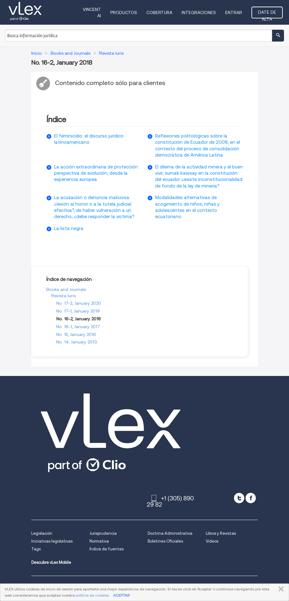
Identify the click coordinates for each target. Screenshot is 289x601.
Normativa (99, 541)
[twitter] (239, 498)
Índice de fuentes (106, 549)
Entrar (233, 12)
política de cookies (92, 595)
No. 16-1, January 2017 (78, 326)
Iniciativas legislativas (52, 541)
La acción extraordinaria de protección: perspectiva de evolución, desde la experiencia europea (96, 173)
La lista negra (69, 228)
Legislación (41, 533)
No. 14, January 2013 (76, 341)
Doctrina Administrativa (170, 533)
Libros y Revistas (221, 533)
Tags (36, 549)
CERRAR (280, 589)
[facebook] (251, 498)
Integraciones (199, 12)
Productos (123, 12)
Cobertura (159, 12)
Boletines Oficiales (165, 541)
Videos (212, 541)
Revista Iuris (63, 295)
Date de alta (267, 14)
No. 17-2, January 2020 (78, 303)
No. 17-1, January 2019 (78, 310)
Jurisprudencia (103, 533)
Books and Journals (66, 289)
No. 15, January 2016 (76, 334)
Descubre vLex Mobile (51, 562)
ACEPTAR (121, 595)
